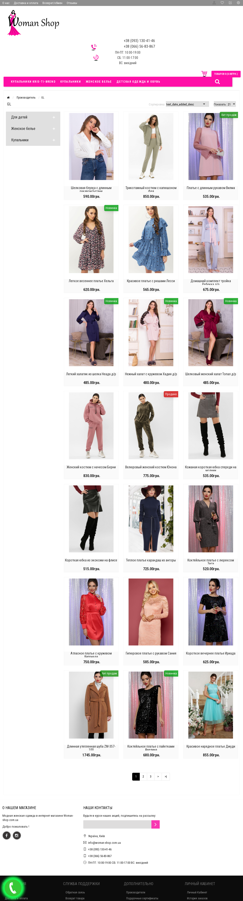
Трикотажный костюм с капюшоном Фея (151, 189)
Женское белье (99, 81)
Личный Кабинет (197, 892)
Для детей (19, 117)
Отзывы (72, 3)
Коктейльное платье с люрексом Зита (210, 562)
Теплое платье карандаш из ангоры (151, 560)
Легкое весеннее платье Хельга (91, 281)
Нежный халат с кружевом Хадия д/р (151, 374)
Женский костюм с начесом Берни (91, 467)
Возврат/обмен (52, 3)
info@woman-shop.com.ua (104, 842)
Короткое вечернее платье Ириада (210, 653)
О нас (5, 3)
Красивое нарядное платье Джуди (211, 746)
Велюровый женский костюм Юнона (151, 467)
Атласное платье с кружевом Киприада (91, 655)
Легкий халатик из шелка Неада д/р (91, 374)
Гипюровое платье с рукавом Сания (151, 653)
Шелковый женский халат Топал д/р (210, 374)
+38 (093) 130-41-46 (100, 849)
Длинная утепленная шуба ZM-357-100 (91, 748)
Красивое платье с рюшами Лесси (151, 281)
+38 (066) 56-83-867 (100, 856)
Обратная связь (75, 892)
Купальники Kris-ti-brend (33, 81)
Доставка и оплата (26, 3)
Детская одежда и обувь (138, 81)
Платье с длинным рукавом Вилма (211, 188)
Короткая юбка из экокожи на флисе (91, 560)
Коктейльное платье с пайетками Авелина (150, 748)
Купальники (70, 81)
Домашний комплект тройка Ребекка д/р (211, 282)
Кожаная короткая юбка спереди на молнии (210, 468)
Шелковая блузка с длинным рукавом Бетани (91, 189)
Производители (135, 892)
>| (166, 776)
